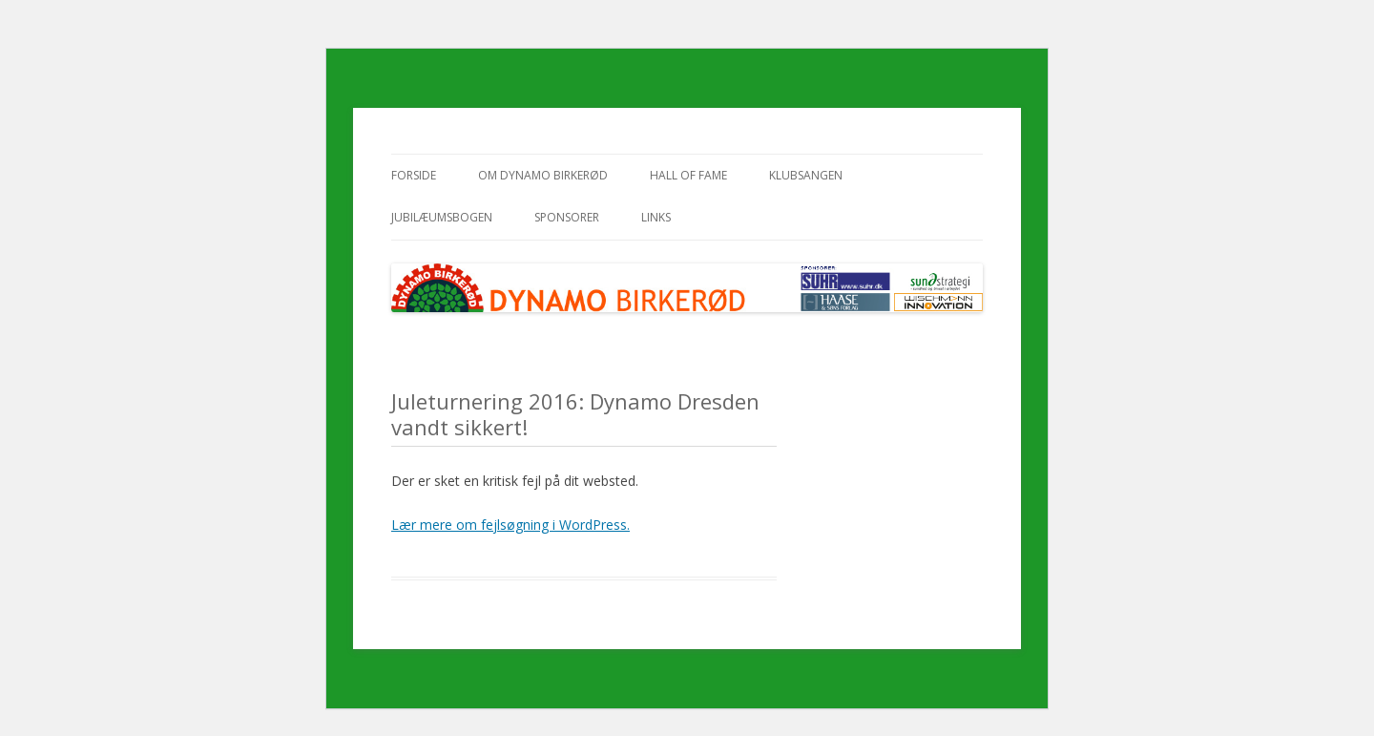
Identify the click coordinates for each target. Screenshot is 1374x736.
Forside (413, 175)
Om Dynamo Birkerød (543, 175)
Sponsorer (566, 217)
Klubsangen (806, 175)
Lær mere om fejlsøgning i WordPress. (510, 524)
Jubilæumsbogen (441, 217)
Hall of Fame (688, 175)
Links (656, 217)
